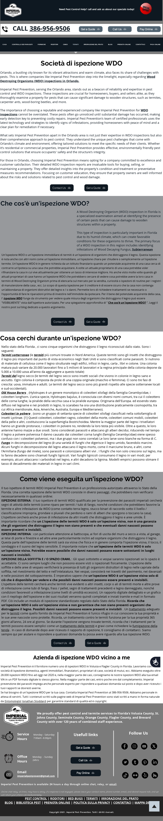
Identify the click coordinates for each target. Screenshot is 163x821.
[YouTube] (144, 746)
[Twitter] (125, 762)
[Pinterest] (145, 762)
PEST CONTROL (36, 798)
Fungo (5, 443)
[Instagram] (134, 746)
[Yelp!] (145, 775)
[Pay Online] (149, 29)
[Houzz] (155, 775)
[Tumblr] (135, 762)
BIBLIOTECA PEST (28, 803)
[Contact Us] (62, 187)
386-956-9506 (50, 28)
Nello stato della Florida (18, 347)
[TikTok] (125, 775)
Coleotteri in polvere (15, 413)
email (112, 784)
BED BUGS (75, 798)
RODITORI (57, 798)
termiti (67, 255)
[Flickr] (135, 775)
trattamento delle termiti (77, 626)
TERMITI (92, 798)
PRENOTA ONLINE (57, 803)
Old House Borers (13, 393)
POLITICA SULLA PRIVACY (91, 803)
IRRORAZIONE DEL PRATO (119, 798)
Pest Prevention (22, 666)
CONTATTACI (122, 803)
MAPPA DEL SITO (147, 803)
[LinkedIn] (155, 762)
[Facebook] (124, 746)
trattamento (137, 609)
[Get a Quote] (91, 29)
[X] (154, 746)
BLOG (9, 803)
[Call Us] (120, 29)
